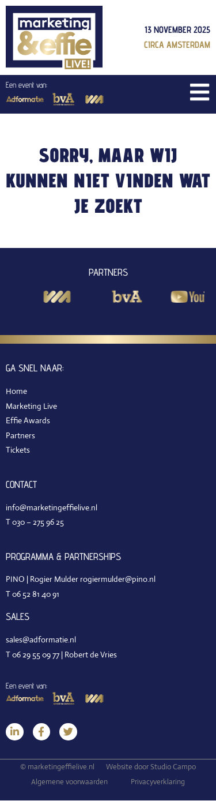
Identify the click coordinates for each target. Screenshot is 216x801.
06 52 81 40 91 (35, 594)
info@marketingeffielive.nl (51, 507)
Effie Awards (28, 420)
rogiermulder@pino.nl (118, 579)
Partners (20, 435)
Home (16, 391)
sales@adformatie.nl (41, 639)
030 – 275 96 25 (38, 522)
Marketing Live (31, 406)
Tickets (18, 450)
